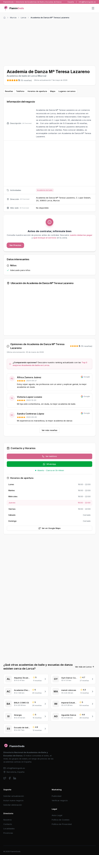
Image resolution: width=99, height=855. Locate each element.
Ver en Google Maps (49, 528)
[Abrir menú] (93, 8)
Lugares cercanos (67, 91)
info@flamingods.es (87, 2)
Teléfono (20, 91)
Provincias (8, 833)
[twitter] (4, 778)
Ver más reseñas (49, 430)
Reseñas (9, 91)
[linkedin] (14, 778)
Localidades (9, 828)
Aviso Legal (57, 815)
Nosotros (7, 820)
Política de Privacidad (62, 824)
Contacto (7, 824)
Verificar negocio (60, 800)
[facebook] (9, 778)
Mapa (52, 91)
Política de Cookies (60, 820)
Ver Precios (15, 245)
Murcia (13, 17)
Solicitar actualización (13, 796)
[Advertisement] (49, 41)
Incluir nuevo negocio (13, 800)
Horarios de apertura (37, 91)
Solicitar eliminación (12, 805)
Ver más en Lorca (84, 667)
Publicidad (56, 796)
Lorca (23, 17)
